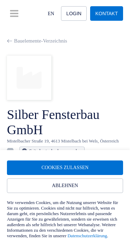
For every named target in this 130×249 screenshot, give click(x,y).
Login (73, 13)
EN (51, 13)
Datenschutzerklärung (87, 235)
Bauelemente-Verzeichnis (37, 41)
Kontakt (106, 13)
